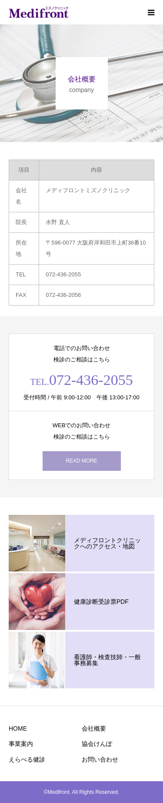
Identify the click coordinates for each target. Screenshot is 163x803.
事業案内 (21, 743)
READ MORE (81, 461)
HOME (18, 728)
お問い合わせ (100, 759)
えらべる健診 (27, 759)
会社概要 (94, 728)
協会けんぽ (97, 743)
